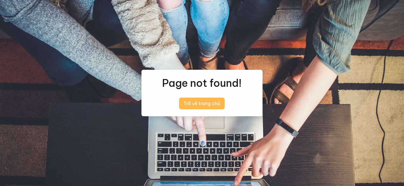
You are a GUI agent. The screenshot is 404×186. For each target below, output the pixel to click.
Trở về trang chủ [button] (201, 103)
